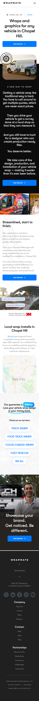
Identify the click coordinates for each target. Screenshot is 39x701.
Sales (20, 635)
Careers (20, 611)
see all (19, 461)
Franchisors (19, 660)
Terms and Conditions (14, 685)
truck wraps (19, 428)
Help (19, 631)
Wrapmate (13, 336)
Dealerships (19, 656)
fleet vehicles (19, 453)
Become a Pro (19, 652)
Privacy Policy (27, 685)
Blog (19, 615)
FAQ (19, 640)
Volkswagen (19, 664)
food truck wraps (19, 436)
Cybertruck (19, 669)
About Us (19, 606)
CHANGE (29, 15)
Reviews (19, 619)
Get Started (18, 44)
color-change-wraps (19, 444)
